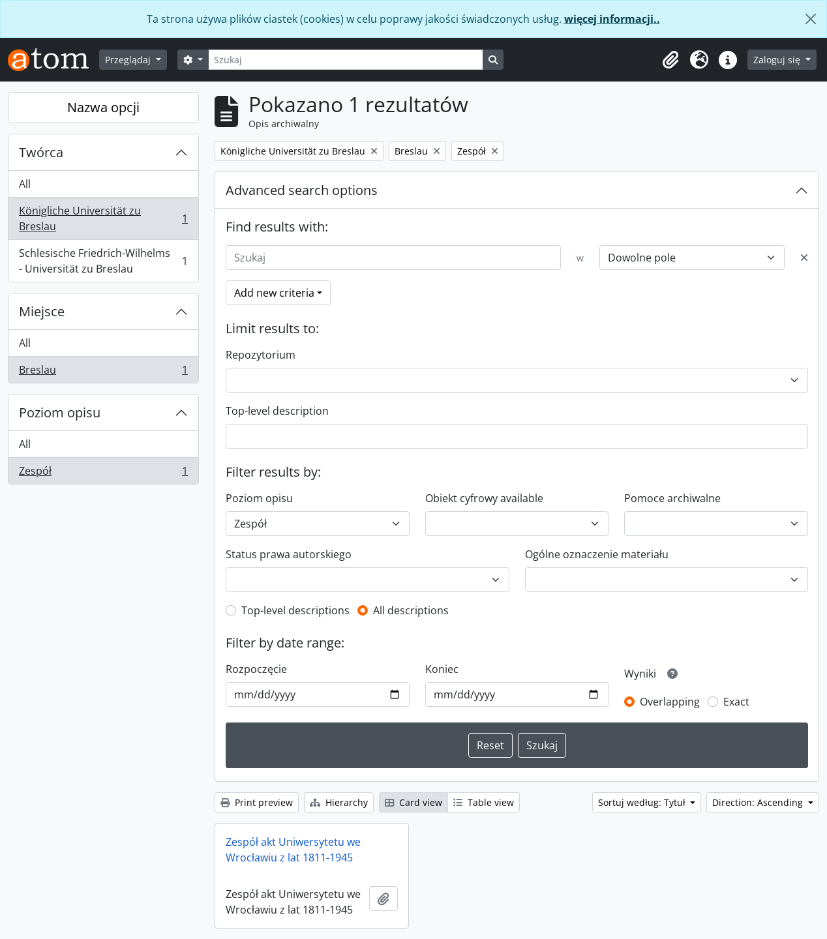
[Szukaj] (345, 60)
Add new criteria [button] (274, 293)
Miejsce (42, 311)
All (25, 184)
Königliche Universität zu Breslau (103, 218)
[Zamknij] (810, 19)
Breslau (103, 372)
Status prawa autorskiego (289, 554)
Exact (736, 701)
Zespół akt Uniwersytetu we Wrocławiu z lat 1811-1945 (293, 850)
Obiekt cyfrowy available (484, 498)
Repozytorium (260, 355)
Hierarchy (339, 802)
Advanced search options (302, 190)
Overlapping (670, 701)
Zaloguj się (778, 59)
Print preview (256, 802)
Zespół (103, 473)
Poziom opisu (59, 412)
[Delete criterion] (804, 257)
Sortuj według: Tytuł (643, 802)
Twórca (41, 152)
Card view (413, 802)
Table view (483, 802)
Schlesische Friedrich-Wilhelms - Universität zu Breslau (103, 261)
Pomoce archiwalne (672, 498)
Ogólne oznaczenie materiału (597, 554)
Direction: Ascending (758, 802)
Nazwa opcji (103, 107)
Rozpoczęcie (256, 669)
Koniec (442, 669)
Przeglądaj (129, 59)
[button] (670, 60)
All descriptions (411, 610)
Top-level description (277, 411)
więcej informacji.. (612, 19)
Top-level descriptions (295, 610)
